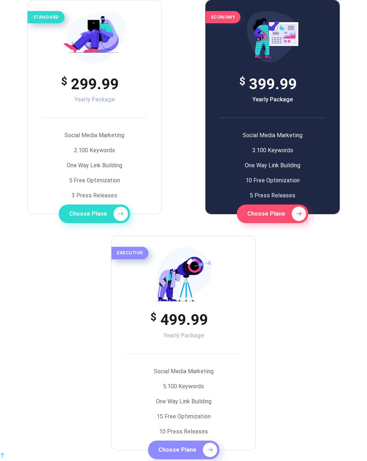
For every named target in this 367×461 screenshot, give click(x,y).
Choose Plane (98, 214)
